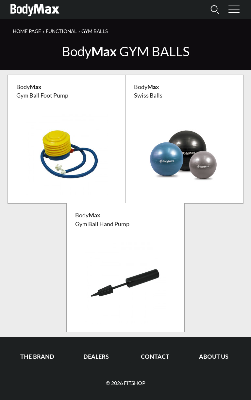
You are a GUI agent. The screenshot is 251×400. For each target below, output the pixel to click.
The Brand (37, 356)
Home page (27, 31)
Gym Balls (94, 31)
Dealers (96, 356)
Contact (155, 356)
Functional (61, 31)
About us (213, 356)
